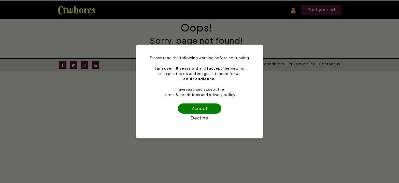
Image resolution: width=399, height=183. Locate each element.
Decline (199, 117)
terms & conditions (182, 94)
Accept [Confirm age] (199, 108)
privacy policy (222, 94)
